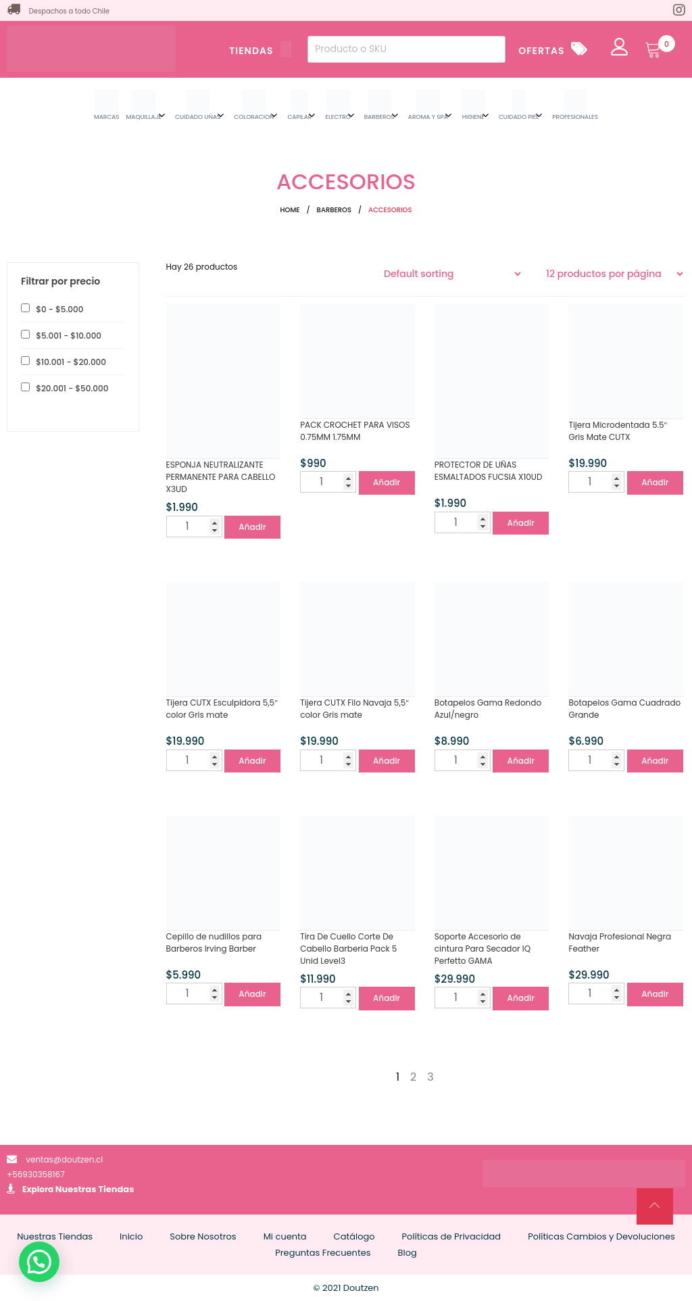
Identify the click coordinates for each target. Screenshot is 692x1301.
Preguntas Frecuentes (322, 1252)
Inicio (131, 1236)
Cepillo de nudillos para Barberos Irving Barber (214, 942)
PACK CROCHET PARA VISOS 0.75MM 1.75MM (355, 431)
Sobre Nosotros (203, 1236)
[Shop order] (452, 273)
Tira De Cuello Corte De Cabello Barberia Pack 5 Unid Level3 (348, 948)
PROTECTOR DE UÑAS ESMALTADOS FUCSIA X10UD (489, 471)
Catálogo (354, 1236)
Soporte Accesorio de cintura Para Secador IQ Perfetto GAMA (482, 948)
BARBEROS (334, 210)
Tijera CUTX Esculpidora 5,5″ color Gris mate (222, 708)
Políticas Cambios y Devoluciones (601, 1236)
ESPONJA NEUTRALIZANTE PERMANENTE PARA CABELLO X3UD (221, 477)
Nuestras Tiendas (94, 1189)
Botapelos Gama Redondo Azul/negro (488, 708)
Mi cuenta (285, 1236)
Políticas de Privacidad (451, 1236)
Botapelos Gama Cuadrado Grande (624, 708)
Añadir (252, 527)
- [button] (58, 309)
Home (290, 210)
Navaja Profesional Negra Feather (619, 942)
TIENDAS (260, 50)
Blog (407, 1252)
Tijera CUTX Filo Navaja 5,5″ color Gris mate (354, 708)
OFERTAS (541, 50)
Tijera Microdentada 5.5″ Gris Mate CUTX (617, 431)
